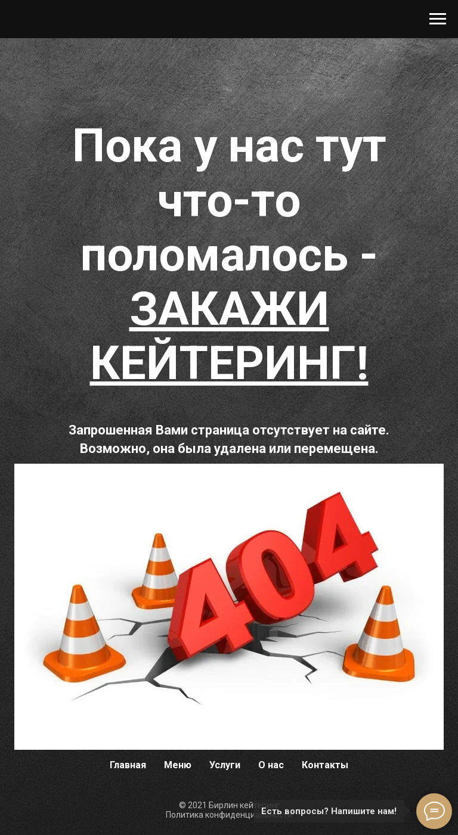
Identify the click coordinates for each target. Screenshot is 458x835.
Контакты (325, 765)
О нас (271, 765)
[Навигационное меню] (437, 19)
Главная (128, 765)
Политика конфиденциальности (229, 815)
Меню (177, 765)
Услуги (224, 765)
